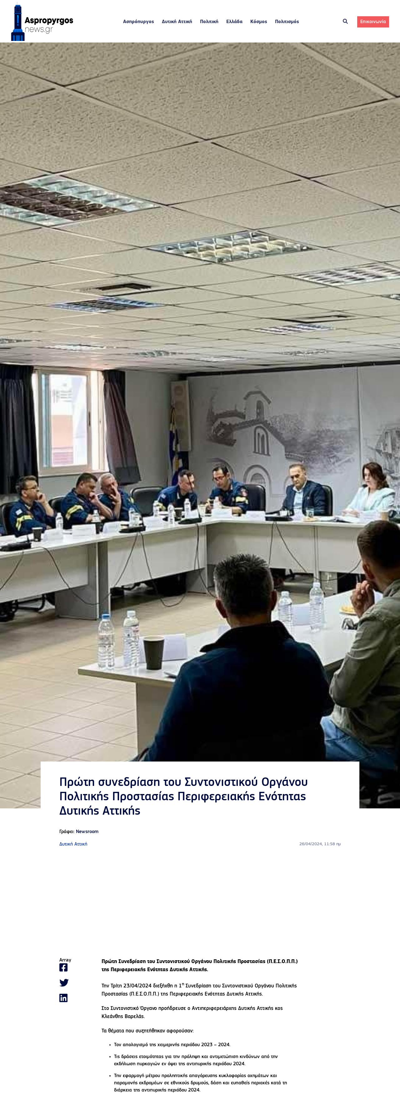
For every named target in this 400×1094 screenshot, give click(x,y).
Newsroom (87, 831)
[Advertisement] (200, 903)
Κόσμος (258, 21)
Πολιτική (209, 21)
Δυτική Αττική (177, 21)
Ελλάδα (234, 21)
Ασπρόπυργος (138, 21)
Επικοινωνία (373, 21)
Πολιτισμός (287, 21)
